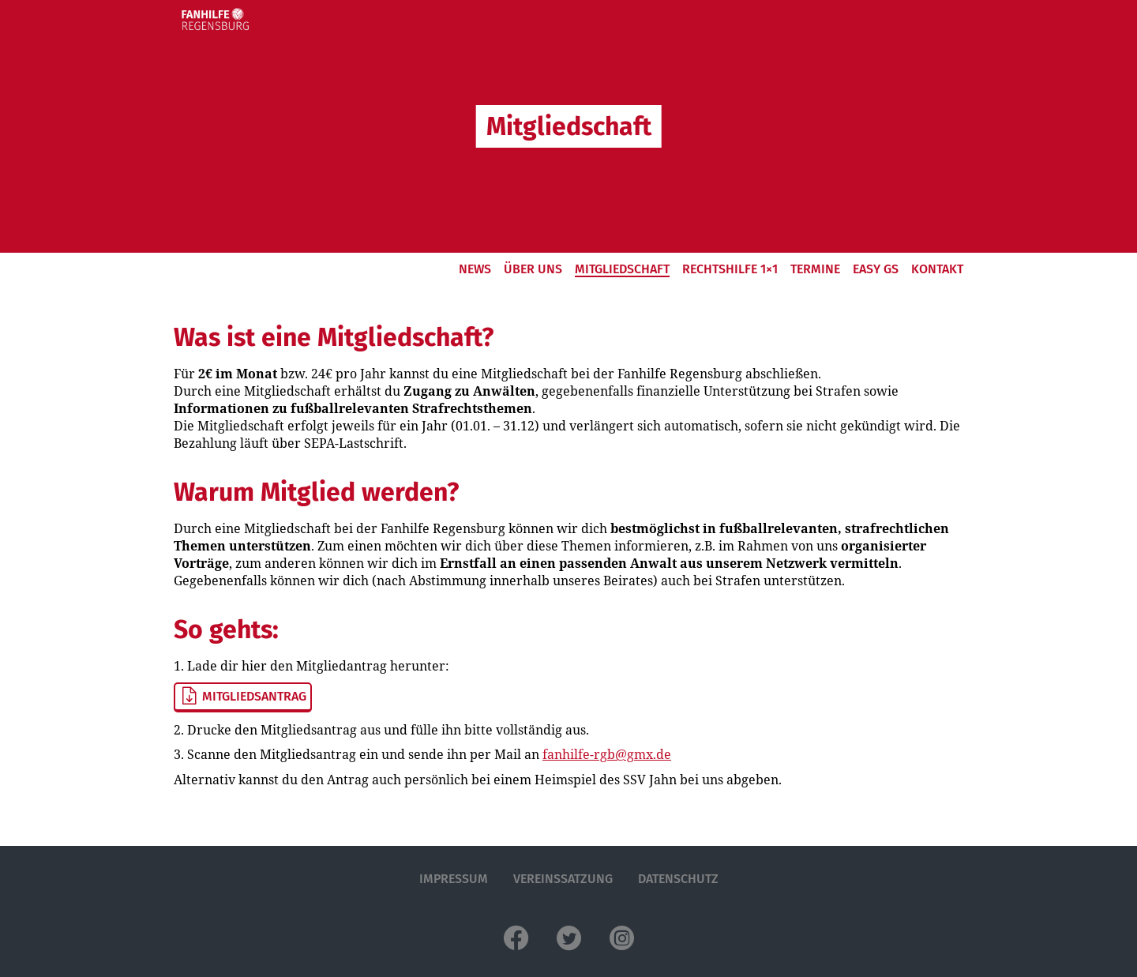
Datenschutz (678, 878)
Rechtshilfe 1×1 (730, 268)
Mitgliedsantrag (242, 696)
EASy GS (876, 268)
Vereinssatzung (563, 878)
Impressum (453, 878)
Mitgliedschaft (622, 268)
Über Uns (533, 268)
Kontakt (937, 268)
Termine (815, 268)
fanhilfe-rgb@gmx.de (606, 754)
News (475, 268)
